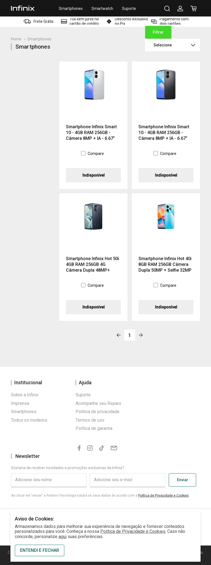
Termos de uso (90, 420)
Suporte (129, 8)
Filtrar (158, 32)
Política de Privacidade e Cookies (163, 495)
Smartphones (71, 8)
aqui (62, 536)
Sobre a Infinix (24, 394)
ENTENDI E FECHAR (39, 550)
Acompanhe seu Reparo (98, 403)
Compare (96, 153)
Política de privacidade (98, 411)
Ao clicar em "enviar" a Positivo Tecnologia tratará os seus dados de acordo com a (100, 495)
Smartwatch (102, 8)
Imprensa (20, 403)
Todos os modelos (29, 420)
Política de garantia (94, 428)
